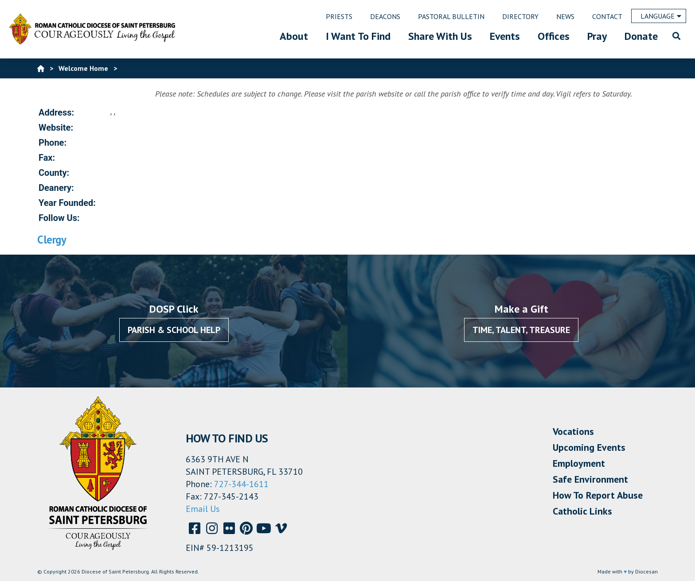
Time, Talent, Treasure (521, 330)
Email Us (203, 509)
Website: (56, 127)
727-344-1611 (241, 484)
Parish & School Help (174, 330)
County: (54, 172)
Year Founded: (67, 203)
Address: (56, 112)
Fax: (47, 157)
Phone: (52, 142)
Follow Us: (59, 218)
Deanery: (56, 187)
